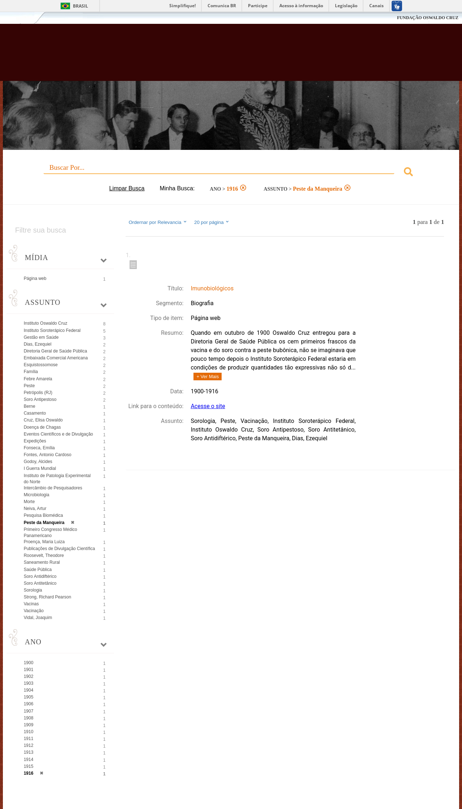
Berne (29, 406)
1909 (29, 724)
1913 (29, 752)
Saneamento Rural (42, 562)
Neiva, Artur (35, 508)
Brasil (80, 6)
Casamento (35, 413)
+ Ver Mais (207, 376)
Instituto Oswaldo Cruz (45, 323)
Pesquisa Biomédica (43, 515)
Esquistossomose (41, 364)
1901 (29, 669)
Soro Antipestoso (40, 399)
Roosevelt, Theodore (44, 555)
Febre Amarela (38, 378)
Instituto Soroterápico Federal (52, 330)
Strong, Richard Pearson (47, 597)
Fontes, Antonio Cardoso (47, 454)
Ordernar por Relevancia (157, 222)
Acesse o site (208, 406)
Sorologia (33, 590)
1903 (29, 683)
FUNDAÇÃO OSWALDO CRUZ (427, 17)
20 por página (212, 222)
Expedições (35, 441)
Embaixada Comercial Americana (56, 357)
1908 (29, 718)
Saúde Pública (38, 569)
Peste (29, 385)
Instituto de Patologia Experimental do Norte (57, 478)
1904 (29, 690)
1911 (29, 738)
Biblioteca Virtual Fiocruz (202, 56)
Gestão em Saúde (41, 337)
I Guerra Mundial (40, 468)
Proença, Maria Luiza (44, 541)
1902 (29, 676)
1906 (29, 703)
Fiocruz (21, 18)
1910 (29, 731)
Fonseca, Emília (39, 447)
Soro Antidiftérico (40, 576)
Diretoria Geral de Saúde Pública (55, 351)
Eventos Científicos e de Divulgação (58, 434)
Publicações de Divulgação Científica (59, 548)
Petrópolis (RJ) (38, 392)
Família (31, 371)
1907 (29, 711)
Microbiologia (36, 494)
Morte (29, 501)
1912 (29, 745)
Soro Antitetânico (40, 583)
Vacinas (31, 603)
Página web (35, 278)
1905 (29, 697)
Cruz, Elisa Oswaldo (43, 420)
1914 (29, 759)
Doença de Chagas (42, 427)
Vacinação (34, 610)
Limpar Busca (127, 188)
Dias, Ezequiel (38, 344)
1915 (29, 766)
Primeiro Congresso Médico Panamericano (50, 532)
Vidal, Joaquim (38, 617)
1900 (29, 662)
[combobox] (231, 172)
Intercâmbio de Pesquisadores (53, 487)
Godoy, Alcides (38, 461)
